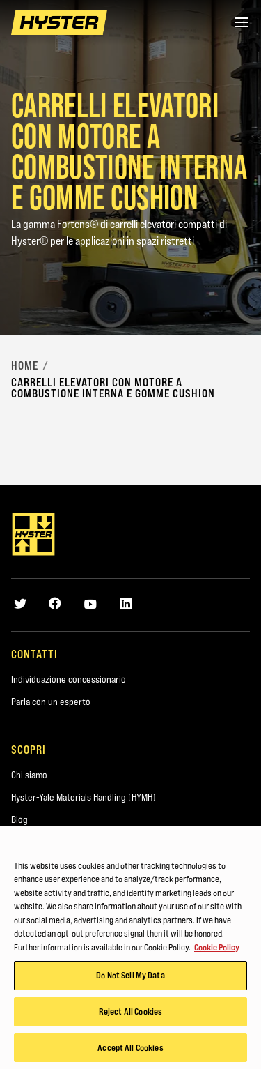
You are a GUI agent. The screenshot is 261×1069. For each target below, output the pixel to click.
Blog (19, 819)
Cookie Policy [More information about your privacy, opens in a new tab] (216, 950)
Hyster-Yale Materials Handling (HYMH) (83, 797)
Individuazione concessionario (68, 679)
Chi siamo (29, 774)
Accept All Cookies (130, 1050)
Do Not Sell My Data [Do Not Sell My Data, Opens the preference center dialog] (130, 978)
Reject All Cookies (130, 1014)
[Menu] (241, 22)
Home (24, 365)
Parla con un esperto (50, 701)
